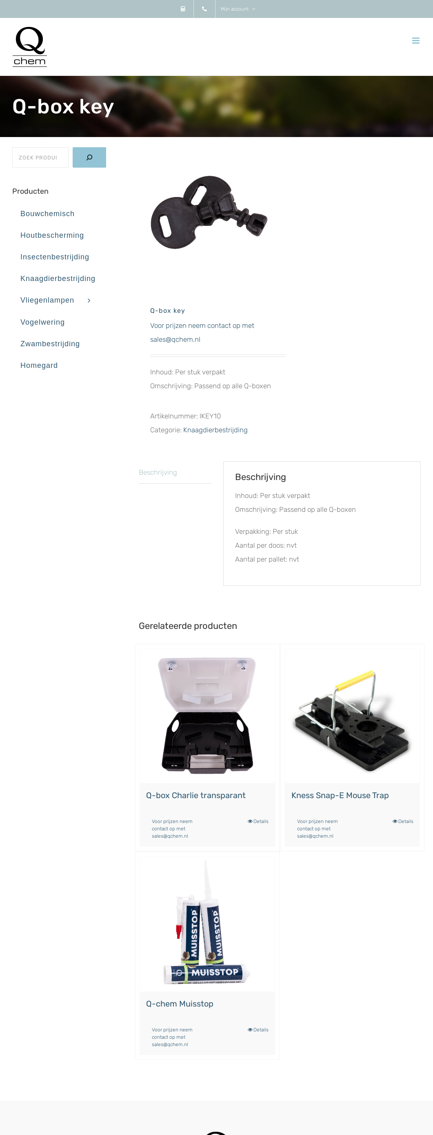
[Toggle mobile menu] (416, 40)
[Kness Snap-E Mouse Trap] (352, 716)
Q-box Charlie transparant (196, 795)
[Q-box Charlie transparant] (207, 716)
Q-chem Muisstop (179, 1004)
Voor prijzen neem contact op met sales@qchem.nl (172, 829)
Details (261, 821)
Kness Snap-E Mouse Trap (340, 795)
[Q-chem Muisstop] (207, 924)
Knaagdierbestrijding (215, 430)
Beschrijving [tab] (158, 472)
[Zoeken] (89, 157)
